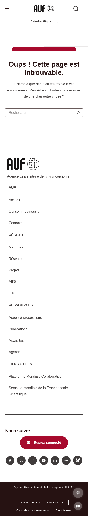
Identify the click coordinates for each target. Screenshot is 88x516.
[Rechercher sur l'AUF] (76, 8)
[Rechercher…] (39, 112)
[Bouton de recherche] (78, 112)
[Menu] (7, 8)
